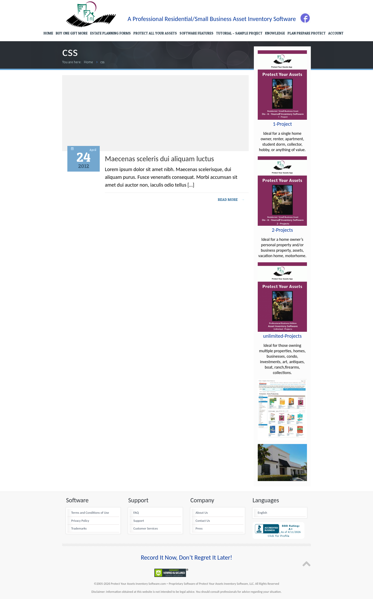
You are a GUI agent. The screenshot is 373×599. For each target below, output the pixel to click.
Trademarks (79, 528)
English (262, 513)
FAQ (136, 513)
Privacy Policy (80, 521)
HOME (48, 33)
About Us (202, 513)
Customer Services (145, 528)
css (102, 62)
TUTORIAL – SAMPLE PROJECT (239, 33)
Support (138, 521)
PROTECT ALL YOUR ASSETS (155, 33)
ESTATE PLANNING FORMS (110, 33)
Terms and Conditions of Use (90, 513)
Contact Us (203, 521)
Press (199, 528)
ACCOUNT (335, 33)
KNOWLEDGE (275, 33)
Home (88, 62)
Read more (231, 199)
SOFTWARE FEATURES (196, 33)
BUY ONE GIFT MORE (72, 33)
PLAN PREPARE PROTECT (307, 33)
